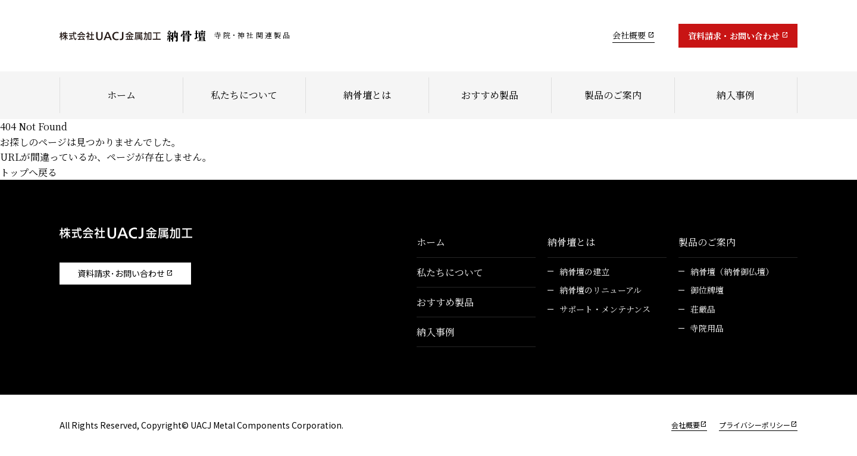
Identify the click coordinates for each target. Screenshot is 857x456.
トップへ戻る (28, 172)
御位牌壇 (707, 290)
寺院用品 (707, 328)
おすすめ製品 (489, 95)
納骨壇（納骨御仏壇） (732, 272)
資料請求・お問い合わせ (734, 36)
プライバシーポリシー (754, 425)
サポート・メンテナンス (604, 309)
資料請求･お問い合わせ (121, 273)
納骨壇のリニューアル (600, 290)
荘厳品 (702, 309)
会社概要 (629, 35)
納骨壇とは (367, 95)
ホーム (121, 95)
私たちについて (244, 95)
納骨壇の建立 (584, 272)
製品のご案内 (613, 95)
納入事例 (736, 95)
